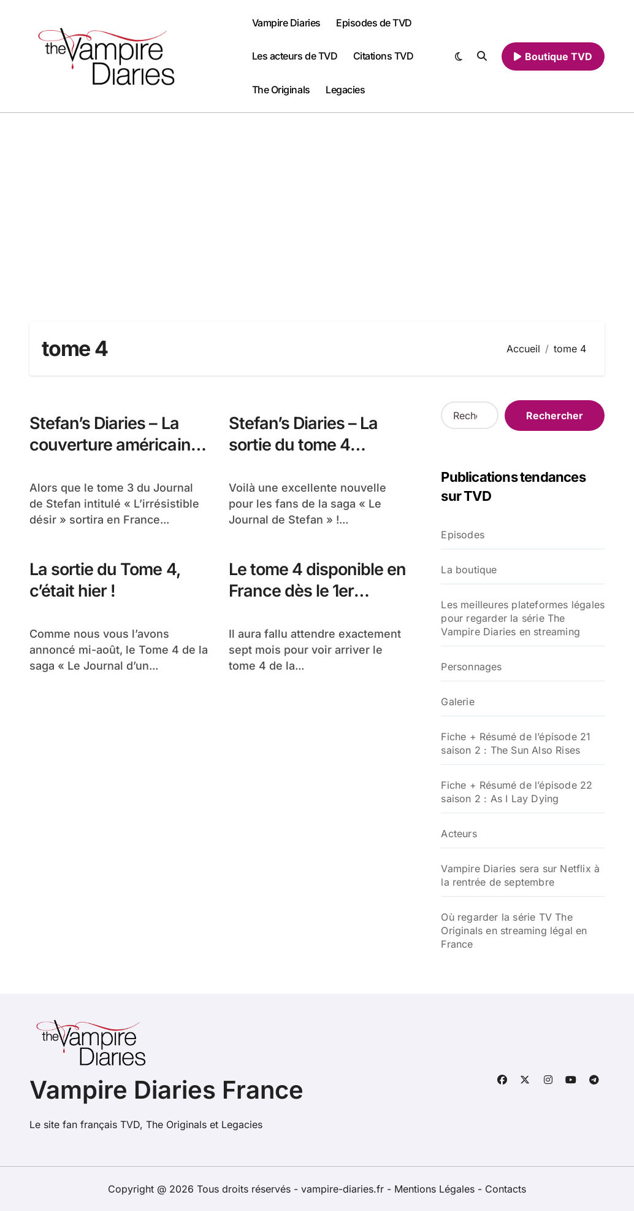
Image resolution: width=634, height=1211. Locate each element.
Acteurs (458, 833)
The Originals (281, 89)
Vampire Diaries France (166, 1090)
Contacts (505, 1189)
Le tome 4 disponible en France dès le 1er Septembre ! (318, 590)
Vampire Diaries (286, 23)
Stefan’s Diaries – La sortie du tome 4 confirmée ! (304, 444)
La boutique (469, 569)
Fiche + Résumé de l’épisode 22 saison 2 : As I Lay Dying (516, 792)
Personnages (471, 666)
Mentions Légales (436, 1189)
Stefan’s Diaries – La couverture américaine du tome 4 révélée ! (114, 444)
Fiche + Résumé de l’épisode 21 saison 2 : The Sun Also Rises (515, 743)
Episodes (462, 534)
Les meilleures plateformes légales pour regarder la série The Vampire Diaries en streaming (523, 618)
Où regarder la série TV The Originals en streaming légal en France (514, 930)
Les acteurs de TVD (294, 56)
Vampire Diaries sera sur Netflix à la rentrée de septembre (520, 875)
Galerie (457, 701)
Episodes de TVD (374, 23)
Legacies (345, 89)
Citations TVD (383, 56)
